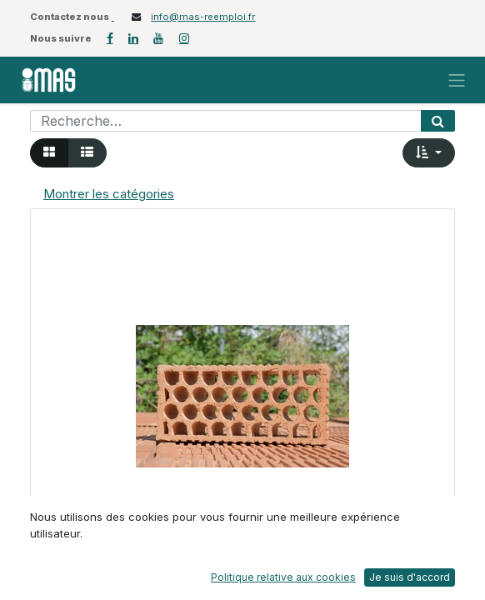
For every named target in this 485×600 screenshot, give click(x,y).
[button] (428, 153)
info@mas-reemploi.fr (203, 16)
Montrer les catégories (108, 194)
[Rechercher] (438, 121)
